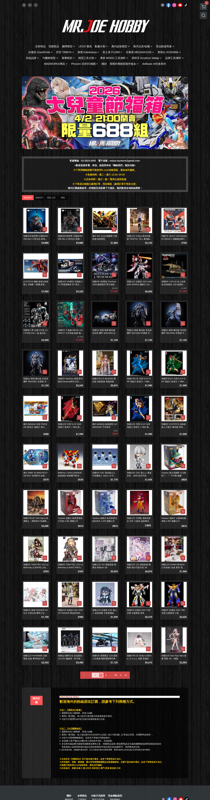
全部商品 (82, 796)
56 (115, 675)
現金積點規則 (115, 796)
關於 (69, 796)
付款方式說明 (98, 796)
